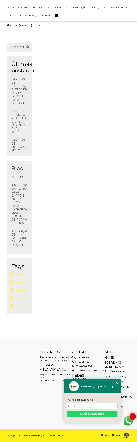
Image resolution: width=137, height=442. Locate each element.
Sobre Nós (23, 7)
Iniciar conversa (92, 414)
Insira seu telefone (80, 399)
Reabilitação (79, 7)
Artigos (17, 177)
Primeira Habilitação (25, 290)
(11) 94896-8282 (82, 366)
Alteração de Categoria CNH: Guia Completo (19, 238)
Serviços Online (118, 7)
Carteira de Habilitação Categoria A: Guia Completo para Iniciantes (19, 91)
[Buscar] (27, 47)
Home (11, 7)
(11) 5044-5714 (81, 357)
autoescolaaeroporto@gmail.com (92, 370)
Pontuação (96, 7)
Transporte (19, 306)
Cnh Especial (61, 7)
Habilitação (40, 7)
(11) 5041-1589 (80, 361)
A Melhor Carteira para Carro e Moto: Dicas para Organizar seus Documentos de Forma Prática (19, 204)
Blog (10, 15)
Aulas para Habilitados (26, 282)
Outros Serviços (29, 15)
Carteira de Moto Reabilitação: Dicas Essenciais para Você (19, 122)
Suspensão (20, 298)
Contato (46, 15)
